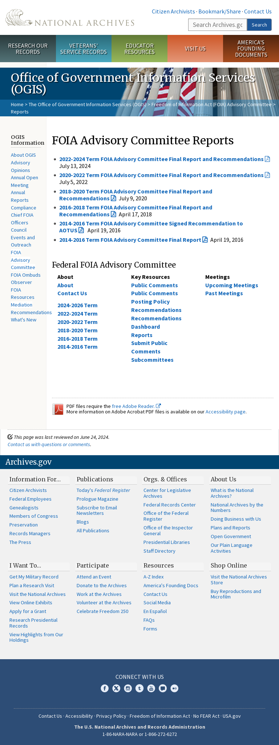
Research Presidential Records (33, 623)
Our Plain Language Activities (231, 548)
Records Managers (29, 533)
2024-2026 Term (77, 305)
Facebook (104, 688)
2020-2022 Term (77, 321)
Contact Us (258, 11)
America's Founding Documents (251, 48)
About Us (223, 479)
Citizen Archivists (173, 11)
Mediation (21, 304)
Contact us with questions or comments (49, 444)
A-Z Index (153, 576)
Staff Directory (159, 551)
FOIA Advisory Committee (23, 260)
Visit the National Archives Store (239, 579)
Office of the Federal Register (166, 516)
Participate (93, 565)
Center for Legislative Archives (167, 493)
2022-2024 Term (77, 313)
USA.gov (232, 716)
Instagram (128, 688)
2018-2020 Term (77, 330)
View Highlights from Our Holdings (36, 637)
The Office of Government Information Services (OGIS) (87, 104)
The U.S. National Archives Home (69, 17)
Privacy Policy (111, 716)
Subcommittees (152, 359)
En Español (155, 611)
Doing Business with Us (236, 519)
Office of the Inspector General (168, 530)
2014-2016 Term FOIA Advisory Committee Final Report (130, 239)
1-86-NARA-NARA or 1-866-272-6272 (139, 734)
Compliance (23, 207)
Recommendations (31, 312)
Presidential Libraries (166, 542)
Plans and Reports (230, 527)
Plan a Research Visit (31, 585)
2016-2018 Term (77, 338)
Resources (158, 565)
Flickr (174, 688)
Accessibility (79, 716)
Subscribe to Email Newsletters (97, 510)
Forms (150, 628)
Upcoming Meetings (231, 285)
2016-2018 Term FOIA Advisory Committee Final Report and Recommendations (135, 211)
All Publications (93, 530)
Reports (142, 335)
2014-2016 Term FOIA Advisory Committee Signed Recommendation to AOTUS (151, 227)
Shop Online (229, 565)
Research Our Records (28, 48)
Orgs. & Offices (165, 479)
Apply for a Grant (27, 611)
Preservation (23, 524)
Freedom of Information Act (160, 716)
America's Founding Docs (170, 585)
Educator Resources (139, 48)
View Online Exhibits (30, 602)
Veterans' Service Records (83, 48)
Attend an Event (94, 576)
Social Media (157, 602)
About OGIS (23, 155)
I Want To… (25, 565)
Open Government (231, 536)
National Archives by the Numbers (237, 507)
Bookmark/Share (219, 11)
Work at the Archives (99, 594)
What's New (23, 319)
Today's (103, 490)
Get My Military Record (33, 576)
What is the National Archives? (232, 493)
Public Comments (154, 285)
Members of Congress (33, 516)
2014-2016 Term (77, 346)
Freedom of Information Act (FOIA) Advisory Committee (211, 104)
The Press (20, 542)
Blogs (83, 521)
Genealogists (24, 507)
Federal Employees (30, 499)
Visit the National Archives (37, 594)
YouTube (151, 688)
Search (259, 24)
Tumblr (139, 688)
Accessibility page (226, 411)
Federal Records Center (169, 504)
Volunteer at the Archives (104, 602)
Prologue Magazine (97, 499)
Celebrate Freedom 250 (102, 611)
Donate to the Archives (102, 585)
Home (17, 104)
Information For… (35, 479)
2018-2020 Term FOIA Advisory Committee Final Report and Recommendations (135, 195)
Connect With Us (140, 676)
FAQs (149, 620)
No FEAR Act (206, 716)
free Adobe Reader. (136, 406)
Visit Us (195, 48)
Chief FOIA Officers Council (22, 222)
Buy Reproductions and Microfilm (236, 594)
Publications (95, 479)
